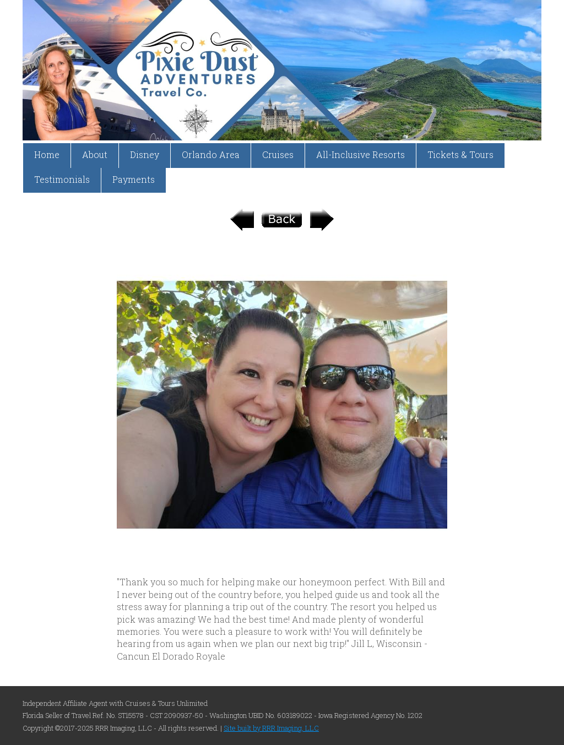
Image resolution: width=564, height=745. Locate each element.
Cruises (278, 154)
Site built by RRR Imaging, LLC (271, 728)
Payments (133, 179)
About (94, 154)
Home (46, 154)
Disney (144, 154)
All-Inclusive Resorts (360, 154)
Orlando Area (211, 154)
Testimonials (62, 179)
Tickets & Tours (460, 154)
